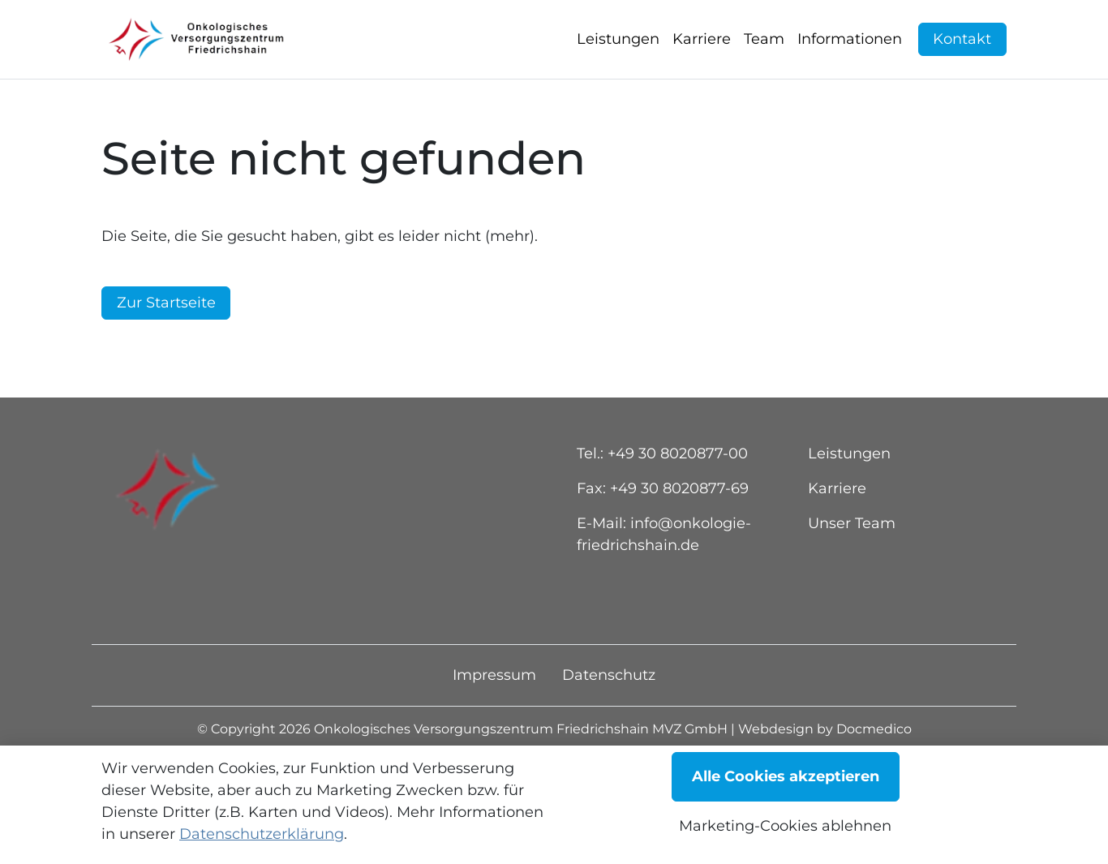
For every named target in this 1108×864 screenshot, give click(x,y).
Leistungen (849, 492)
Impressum (494, 713)
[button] (621, 58)
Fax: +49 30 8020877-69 (663, 526)
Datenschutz (608, 713)
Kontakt (962, 58)
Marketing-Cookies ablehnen (785, 826)
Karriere (837, 526)
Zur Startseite (166, 341)
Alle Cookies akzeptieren (785, 776)
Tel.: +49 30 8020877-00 (662, 492)
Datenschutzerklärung (261, 834)
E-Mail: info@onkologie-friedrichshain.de (664, 572)
